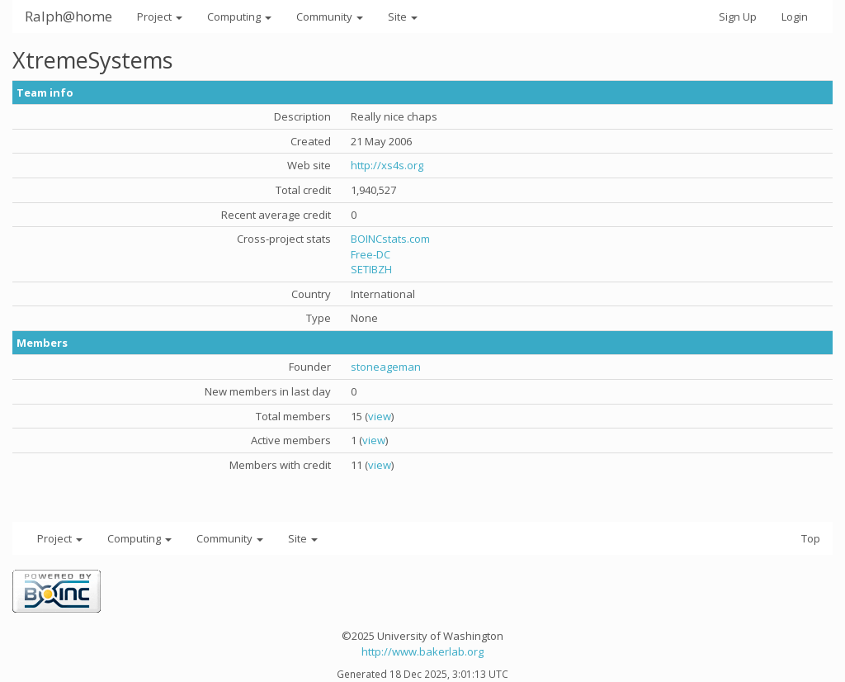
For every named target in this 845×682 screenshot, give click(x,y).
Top (810, 538)
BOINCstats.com (390, 238)
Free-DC (370, 254)
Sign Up (738, 16)
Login (794, 16)
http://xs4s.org (387, 165)
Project (159, 16)
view (379, 416)
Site (403, 16)
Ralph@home (68, 16)
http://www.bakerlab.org (422, 651)
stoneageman (386, 366)
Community (329, 16)
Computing (239, 16)
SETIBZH (371, 269)
